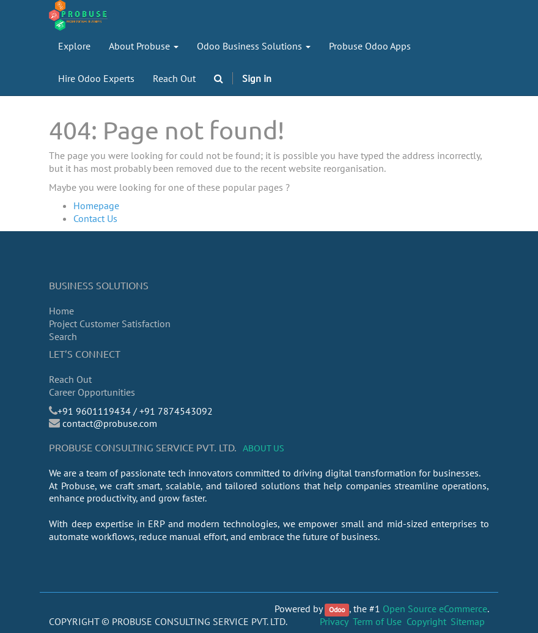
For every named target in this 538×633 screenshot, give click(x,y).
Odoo (337, 609)
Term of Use (377, 621)
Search (63, 336)
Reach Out (70, 379)
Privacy (334, 621)
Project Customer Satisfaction (110, 323)
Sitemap (468, 621)
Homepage (96, 205)
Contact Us (95, 218)
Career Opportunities (92, 392)
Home (61, 311)
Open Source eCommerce (435, 608)
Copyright (426, 621)
